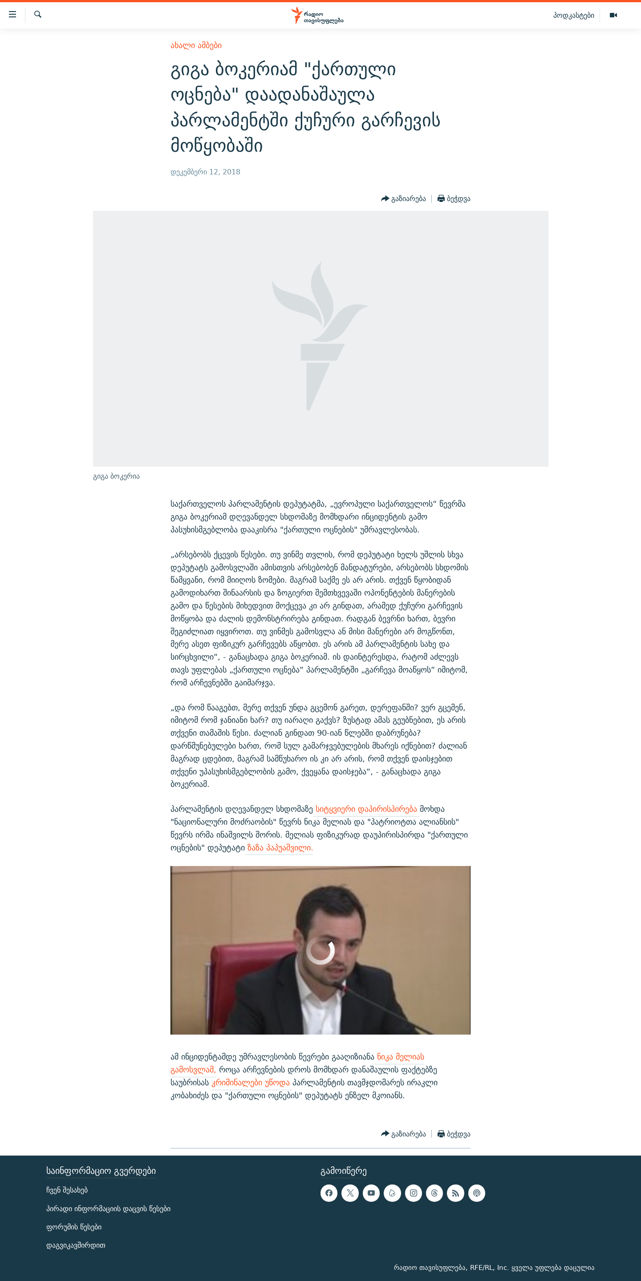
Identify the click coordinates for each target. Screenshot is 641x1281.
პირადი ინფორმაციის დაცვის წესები (108, 1208)
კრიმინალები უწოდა (251, 1082)
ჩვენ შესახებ (67, 1190)
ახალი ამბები (196, 45)
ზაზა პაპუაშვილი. (279, 847)
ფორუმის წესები (73, 1227)
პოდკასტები (573, 15)
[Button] (403, 198)
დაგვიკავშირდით (75, 1245)
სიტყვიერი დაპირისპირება (366, 809)
